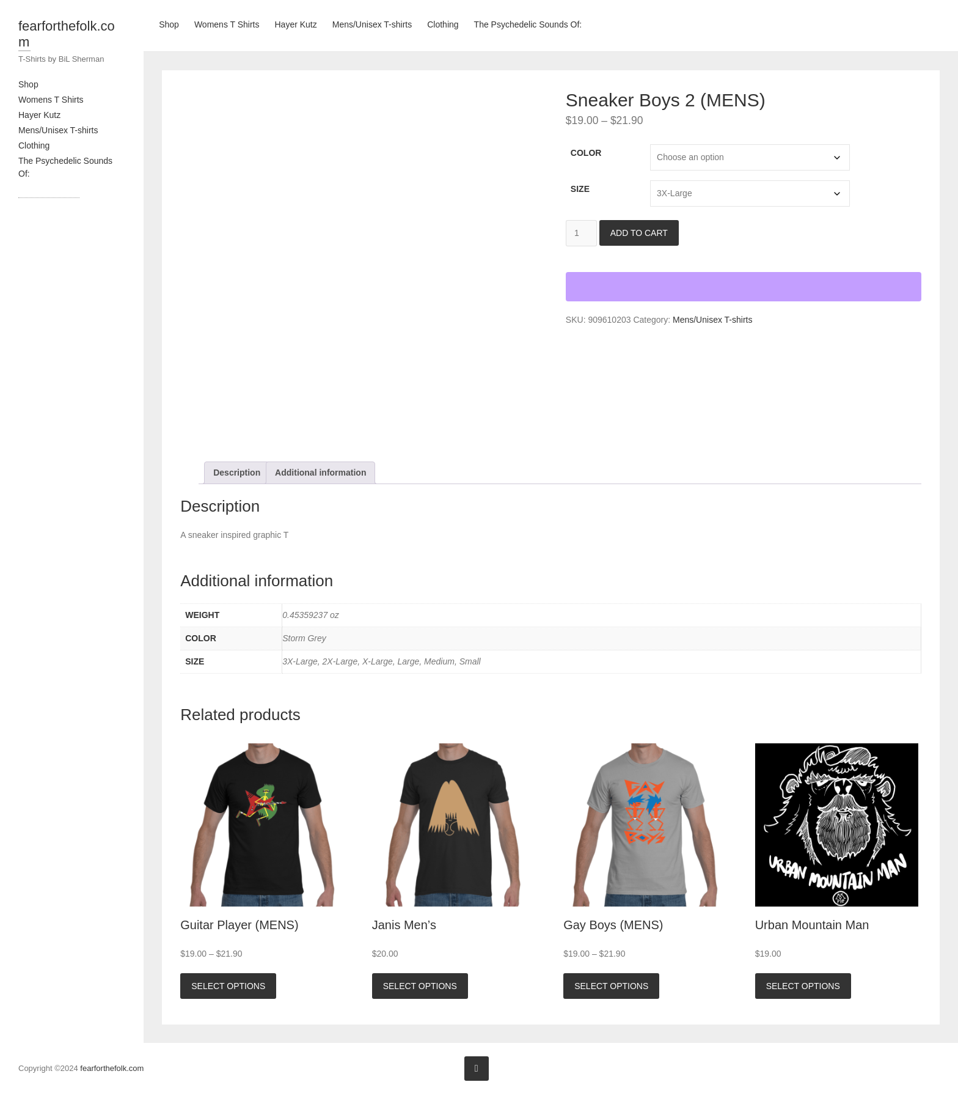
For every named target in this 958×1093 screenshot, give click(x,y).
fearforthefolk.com (66, 34)
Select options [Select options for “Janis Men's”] (420, 986)
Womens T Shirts (51, 100)
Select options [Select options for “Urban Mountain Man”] (803, 986)
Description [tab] (236, 472)
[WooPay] (743, 286)
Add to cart (639, 233)
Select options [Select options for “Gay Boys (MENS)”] (611, 986)
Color (586, 153)
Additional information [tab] (320, 472)
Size (580, 189)
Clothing (33, 145)
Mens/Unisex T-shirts (58, 130)
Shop (28, 84)
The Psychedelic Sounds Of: (528, 24)
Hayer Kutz (39, 115)
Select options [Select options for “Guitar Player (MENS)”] (228, 986)
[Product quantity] (581, 233)
